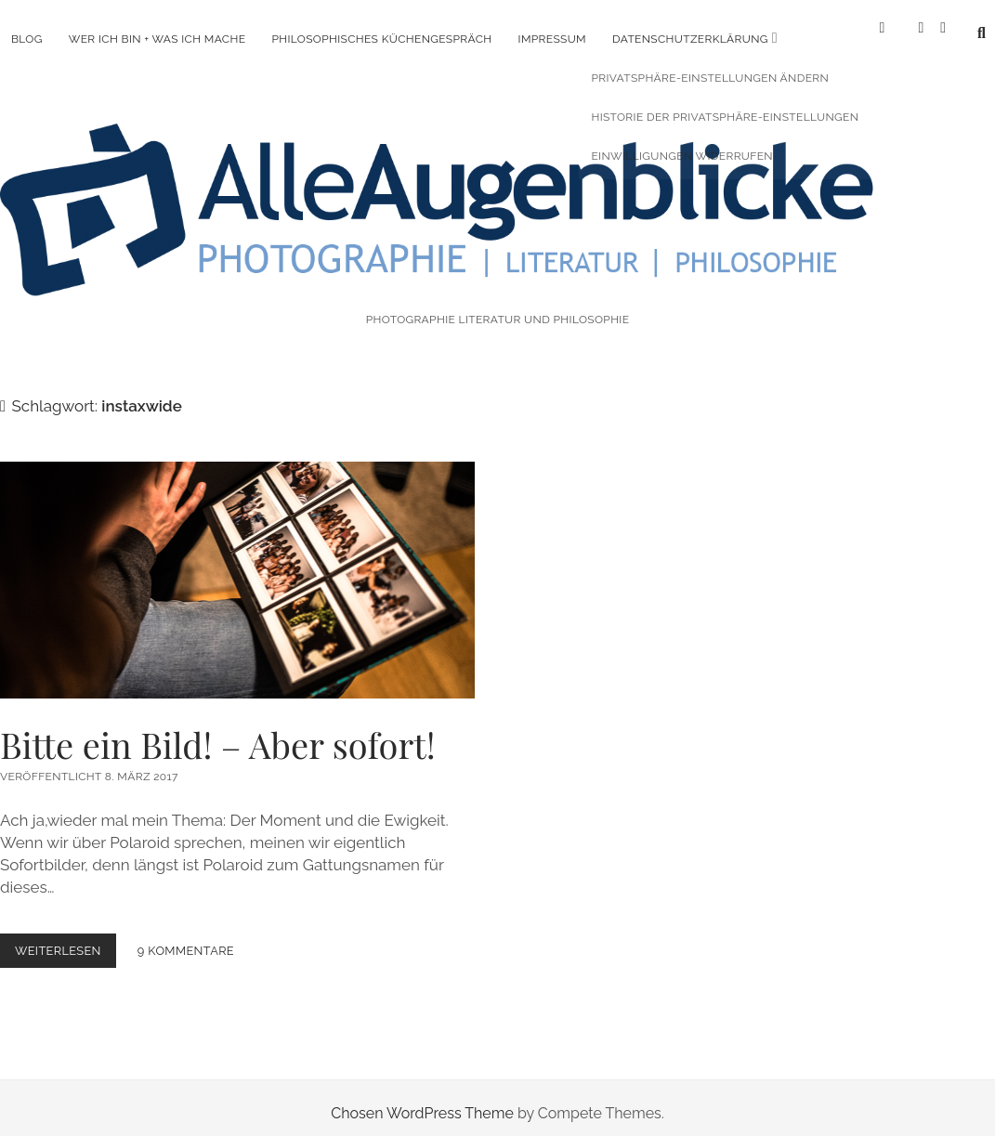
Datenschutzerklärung (690, 39)
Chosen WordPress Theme (422, 1098)
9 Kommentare (185, 936)
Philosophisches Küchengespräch (381, 39)
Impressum (552, 39)
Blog (27, 39)
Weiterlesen (65, 939)
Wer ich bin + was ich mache (157, 39)
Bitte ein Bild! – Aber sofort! (237, 564)
